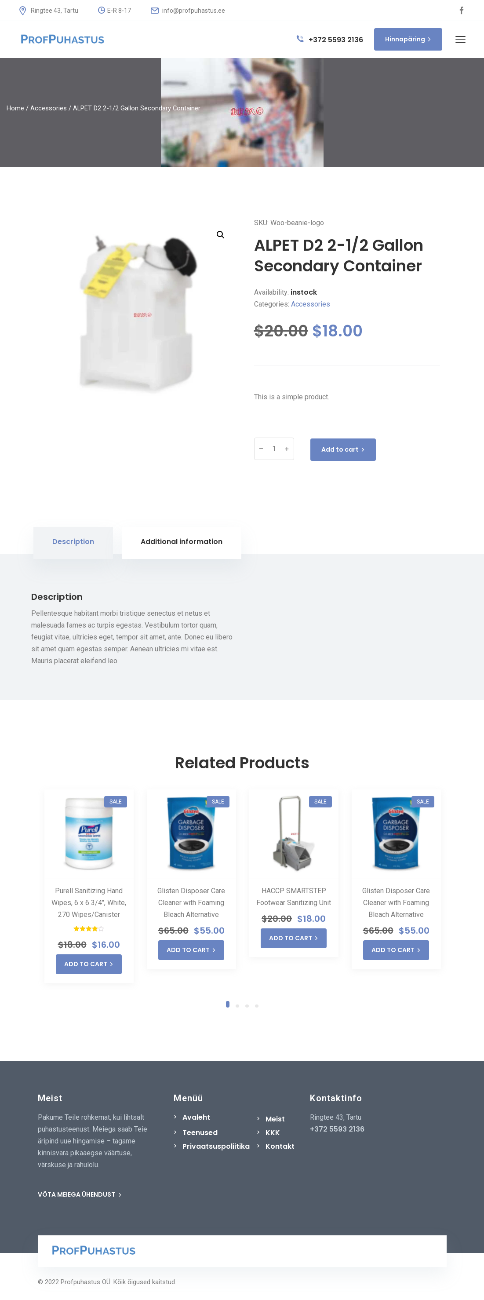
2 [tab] (237, 1006)
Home (15, 108)
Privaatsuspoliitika (216, 1146)
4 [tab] (256, 1006)
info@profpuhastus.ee (188, 10)
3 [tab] (247, 1006)
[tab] (73, 543)
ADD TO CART (88, 964)
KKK (273, 1133)
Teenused (200, 1133)
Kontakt (280, 1146)
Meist (275, 1119)
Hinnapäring (408, 39)
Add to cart (343, 449)
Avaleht (196, 1117)
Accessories (48, 108)
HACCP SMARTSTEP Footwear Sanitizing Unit (293, 897)
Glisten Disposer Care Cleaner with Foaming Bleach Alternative (191, 903)
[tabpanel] (89, 886)
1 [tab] (227, 1003)
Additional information (181, 542)
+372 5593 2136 (330, 40)
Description (73, 542)
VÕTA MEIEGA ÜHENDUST (80, 1194)
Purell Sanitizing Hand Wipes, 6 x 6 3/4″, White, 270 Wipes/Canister (88, 903)
